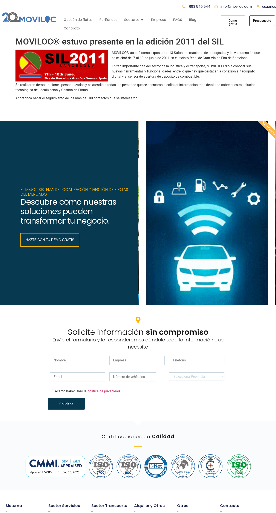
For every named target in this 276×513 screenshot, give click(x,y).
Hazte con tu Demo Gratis (51, 264)
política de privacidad (103, 437)
